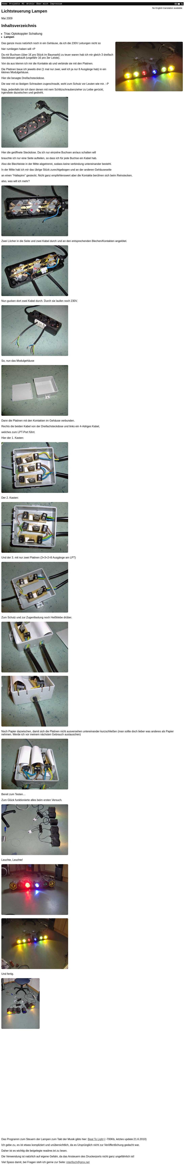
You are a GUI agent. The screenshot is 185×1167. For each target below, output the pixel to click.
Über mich (42, 4)
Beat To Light (96, 1139)
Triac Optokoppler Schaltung (23, 34)
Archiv (30, 4)
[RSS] (182, 4)
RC (23, 4)
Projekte (14, 4)
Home (4, 4)
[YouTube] (179, 4)
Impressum (56, 4)
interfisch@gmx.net (78, 1162)
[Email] (176, 4)
